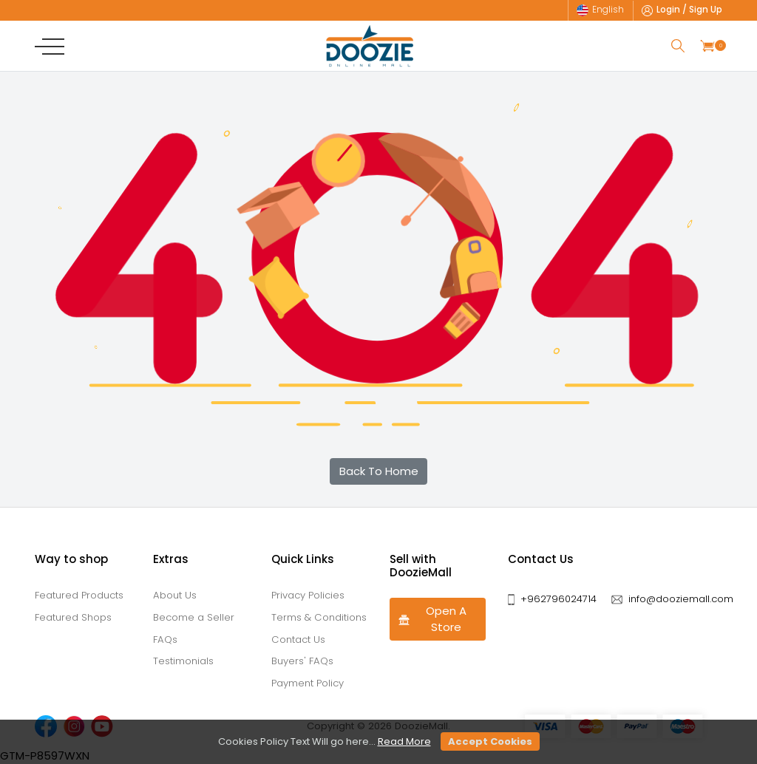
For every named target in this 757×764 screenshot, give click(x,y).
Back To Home (378, 471)
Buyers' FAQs (302, 661)
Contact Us (298, 639)
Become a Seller (193, 617)
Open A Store (432, 619)
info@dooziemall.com (680, 599)
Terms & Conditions (319, 617)
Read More (404, 741)
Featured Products (79, 595)
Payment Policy (307, 683)
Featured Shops (73, 617)
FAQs (165, 639)
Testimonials (183, 661)
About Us (175, 595)
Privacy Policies (307, 595)
